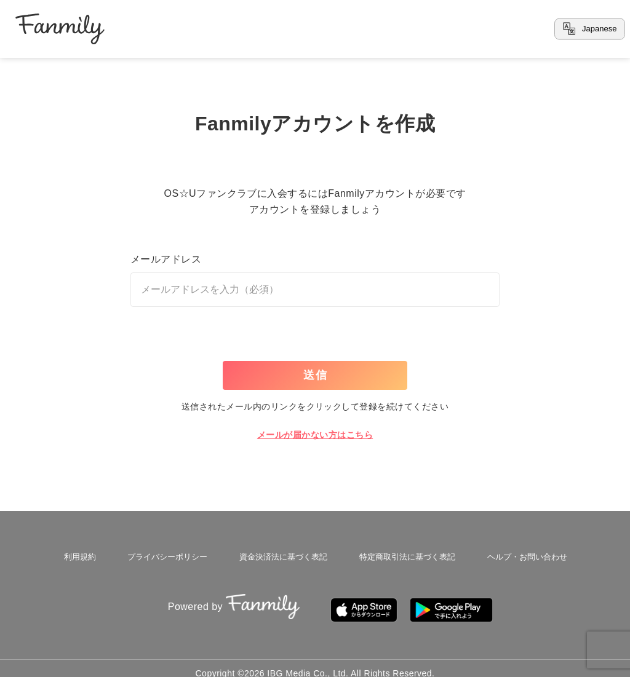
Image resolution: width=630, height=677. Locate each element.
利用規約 (80, 555)
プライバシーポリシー (165, 555)
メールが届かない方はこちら (315, 435)
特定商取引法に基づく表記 (404, 555)
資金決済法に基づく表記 (280, 555)
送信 (315, 375)
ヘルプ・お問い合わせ (523, 555)
